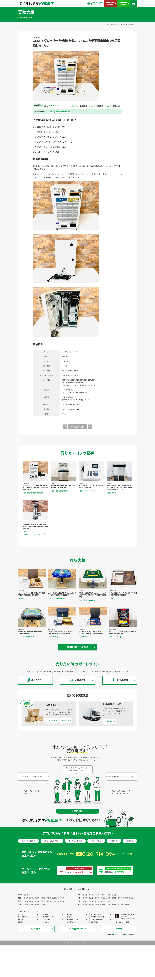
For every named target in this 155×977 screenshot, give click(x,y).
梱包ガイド (65, 720)
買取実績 (109, 24)
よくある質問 (46, 919)
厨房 (115, 24)
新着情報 (69, 914)
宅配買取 (52, 720)
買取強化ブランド (48, 917)
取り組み (128, 922)
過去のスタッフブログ (128, 934)
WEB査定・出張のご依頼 (97, 917)
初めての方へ (21, 914)
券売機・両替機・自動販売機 (126, 24)
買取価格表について (72, 919)
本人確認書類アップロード (77, 929)
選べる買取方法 (22, 917)
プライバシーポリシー (97, 919)
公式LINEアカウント (96, 914)
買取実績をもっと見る (77, 647)
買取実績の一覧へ (77, 427)
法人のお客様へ (36, 929)
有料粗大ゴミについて (73, 922)
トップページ (21, 912)
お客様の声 (46, 922)
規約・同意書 (94, 922)
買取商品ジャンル (48, 914)
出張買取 (109, 721)
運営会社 (118, 922)
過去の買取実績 (109, 934)
